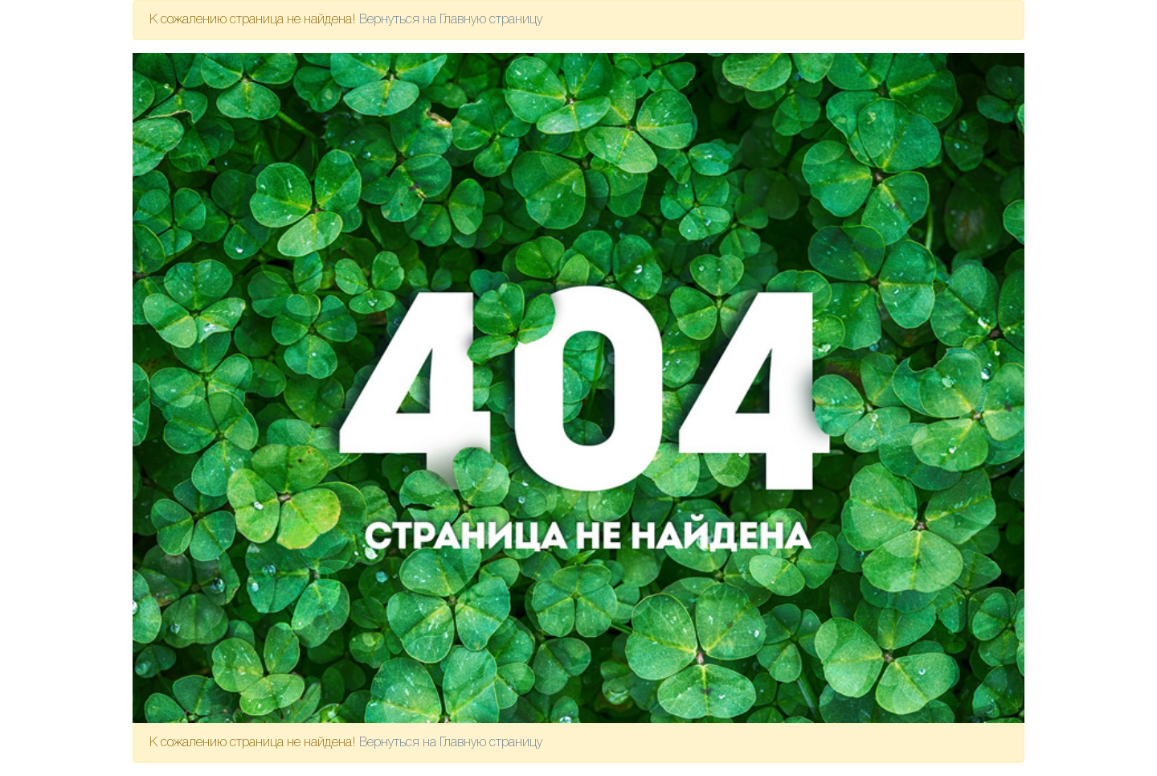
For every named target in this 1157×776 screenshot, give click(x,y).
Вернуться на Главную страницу (450, 20)
